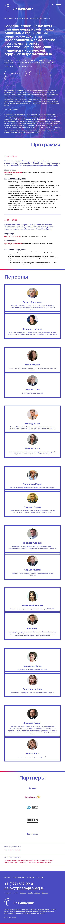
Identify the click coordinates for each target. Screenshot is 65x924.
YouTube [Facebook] (30, 893)
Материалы (40, 73)
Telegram (45, 893)
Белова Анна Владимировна (13, 172)
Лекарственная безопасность (12, 850)
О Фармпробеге (19, 877)
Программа (15, 73)
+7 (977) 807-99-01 (19, 884)
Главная (7, 877)
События (30, 877)
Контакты (40, 877)
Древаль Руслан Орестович (12, 236)
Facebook (23, 893)
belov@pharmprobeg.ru (24, 888)
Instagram (37, 893)
